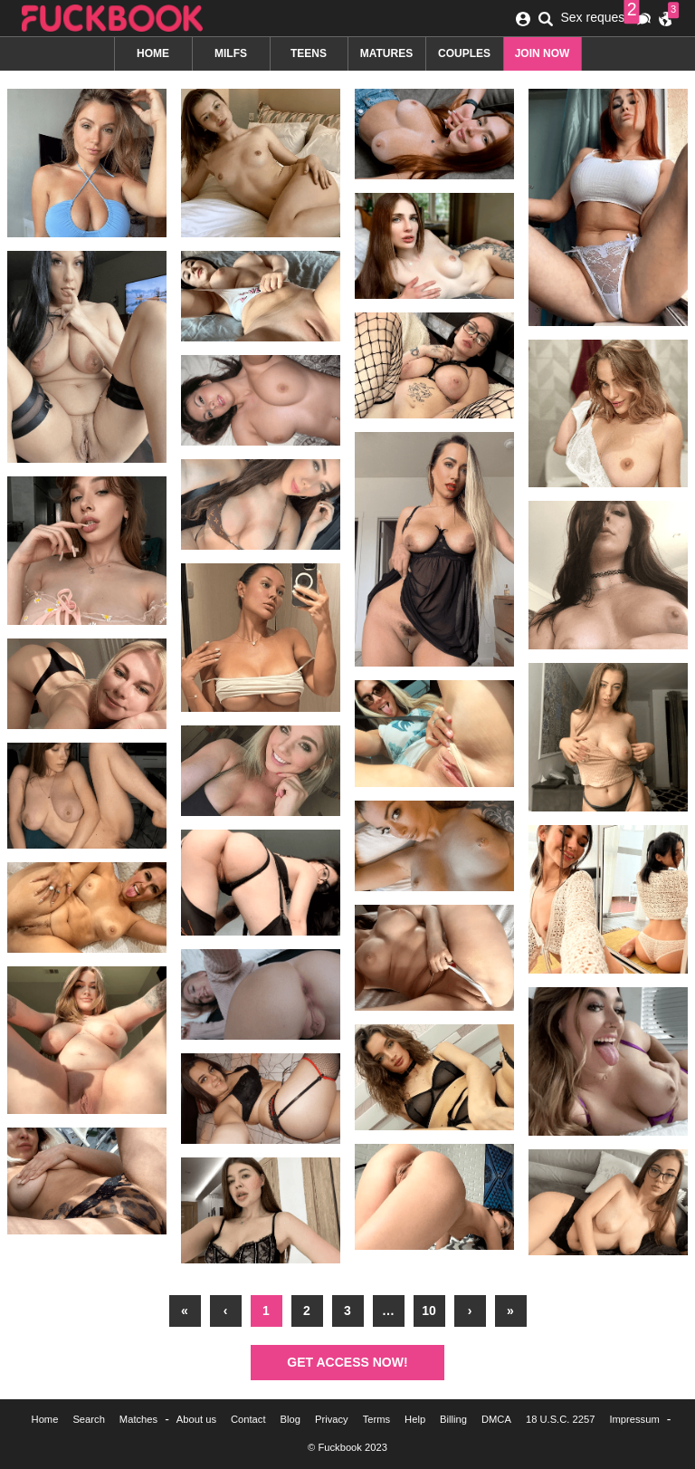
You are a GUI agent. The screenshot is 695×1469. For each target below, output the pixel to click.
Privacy (331, 1419)
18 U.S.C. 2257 (560, 1419)
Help (415, 1419)
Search (88, 1419)
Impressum (634, 1419)
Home (45, 1419)
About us (196, 1419)
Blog (290, 1419)
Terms (376, 1419)
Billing (453, 1419)
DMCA (496, 1419)
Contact (248, 1419)
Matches (138, 1419)
